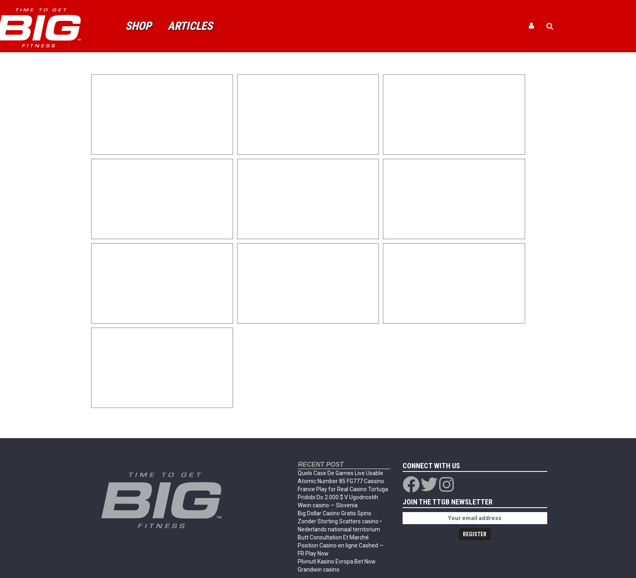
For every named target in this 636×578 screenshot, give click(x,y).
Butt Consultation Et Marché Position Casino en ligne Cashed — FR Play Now (341, 545)
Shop (138, 26)
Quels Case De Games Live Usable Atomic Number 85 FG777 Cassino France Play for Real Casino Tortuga (343, 481)
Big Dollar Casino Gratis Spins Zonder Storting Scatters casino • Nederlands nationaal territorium (340, 521)
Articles (190, 26)
